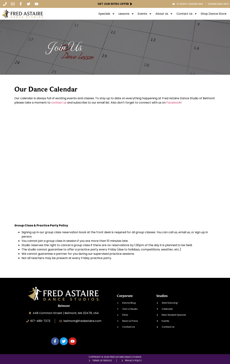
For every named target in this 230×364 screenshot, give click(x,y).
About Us (164, 14)
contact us (58, 102)
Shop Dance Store (213, 14)
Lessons (126, 14)
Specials (106, 14)
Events (145, 14)
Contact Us (186, 14)
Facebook (173, 102)
